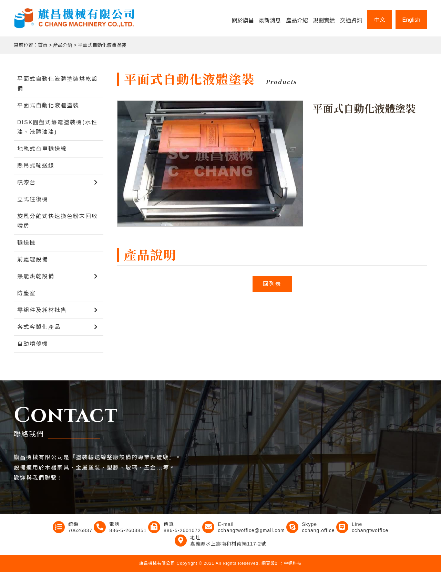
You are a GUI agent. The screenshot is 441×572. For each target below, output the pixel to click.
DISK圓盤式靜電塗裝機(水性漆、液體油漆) (57, 127)
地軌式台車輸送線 (42, 149)
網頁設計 (270, 563)
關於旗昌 (243, 20)
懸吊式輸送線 (35, 166)
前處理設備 (32, 259)
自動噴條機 (32, 344)
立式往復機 (32, 199)
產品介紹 (297, 20)
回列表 (272, 284)
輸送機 (26, 243)
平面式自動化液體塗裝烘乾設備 (57, 83)
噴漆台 (26, 182)
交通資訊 (351, 20)
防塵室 (26, 293)
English (411, 20)
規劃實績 (324, 20)
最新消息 (270, 20)
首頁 (43, 45)
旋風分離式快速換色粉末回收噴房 (57, 221)
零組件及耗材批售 (42, 310)
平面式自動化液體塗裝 (102, 45)
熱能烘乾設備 (35, 276)
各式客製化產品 (39, 327)
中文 (379, 20)
